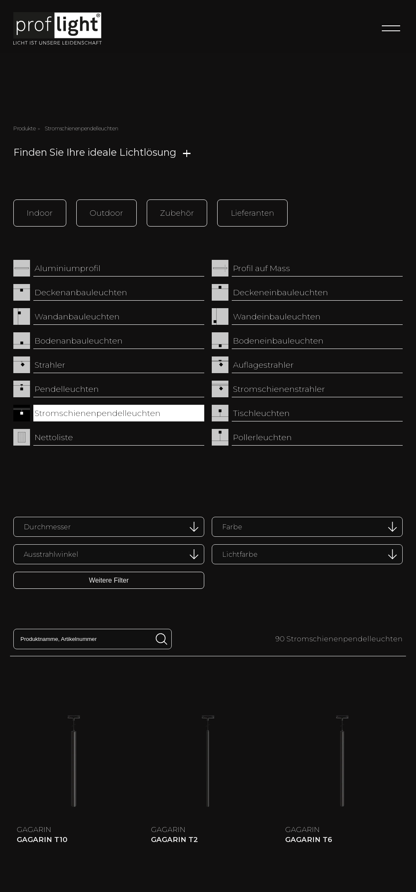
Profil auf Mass (261, 268)
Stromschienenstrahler (279, 389)
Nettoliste (54, 437)
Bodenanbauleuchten (79, 341)
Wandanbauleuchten (77, 316)
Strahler (50, 365)
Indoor (40, 212)
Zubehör (177, 212)
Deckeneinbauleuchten (280, 292)
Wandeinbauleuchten (277, 316)
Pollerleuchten (262, 437)
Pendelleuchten (67, 389)
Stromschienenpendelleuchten (97, 413)
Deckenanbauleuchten (81, 292)
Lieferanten (252, 212)
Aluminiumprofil (67, 268)
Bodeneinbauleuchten (278, 341)
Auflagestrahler (263, 365)
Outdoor (106, 212)
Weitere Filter (109, 579)
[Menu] (391, 28)
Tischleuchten (261, 413)
